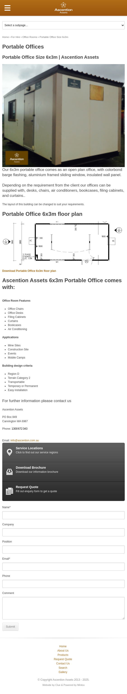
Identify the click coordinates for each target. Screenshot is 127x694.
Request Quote (63, 659)
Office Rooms (29, 37)
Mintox (81, 685)
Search (63, 667)
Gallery (63, 672)
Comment (8, 593)
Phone (6, 576)
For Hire (15, 37)
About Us (62, 650)
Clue (58, 685)
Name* (6, 507)
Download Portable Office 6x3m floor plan (29, 270)
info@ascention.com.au (25, 440)
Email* (6, 558)
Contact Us (63, 663)
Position (7, 541)
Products (63, 655)
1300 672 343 (19, 428)
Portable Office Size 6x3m (54, 37)
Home (5, 37)
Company (8, 524)
